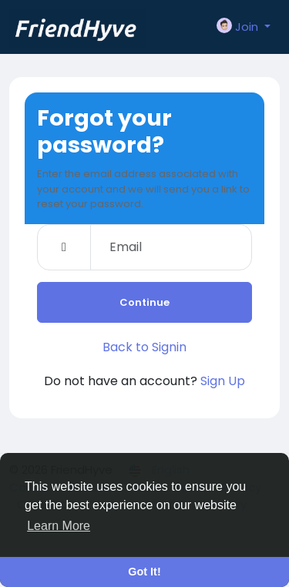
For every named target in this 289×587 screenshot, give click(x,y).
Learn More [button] (58, 525)
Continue (144, 302)
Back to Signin (144, 347)
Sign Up (222, 381)
